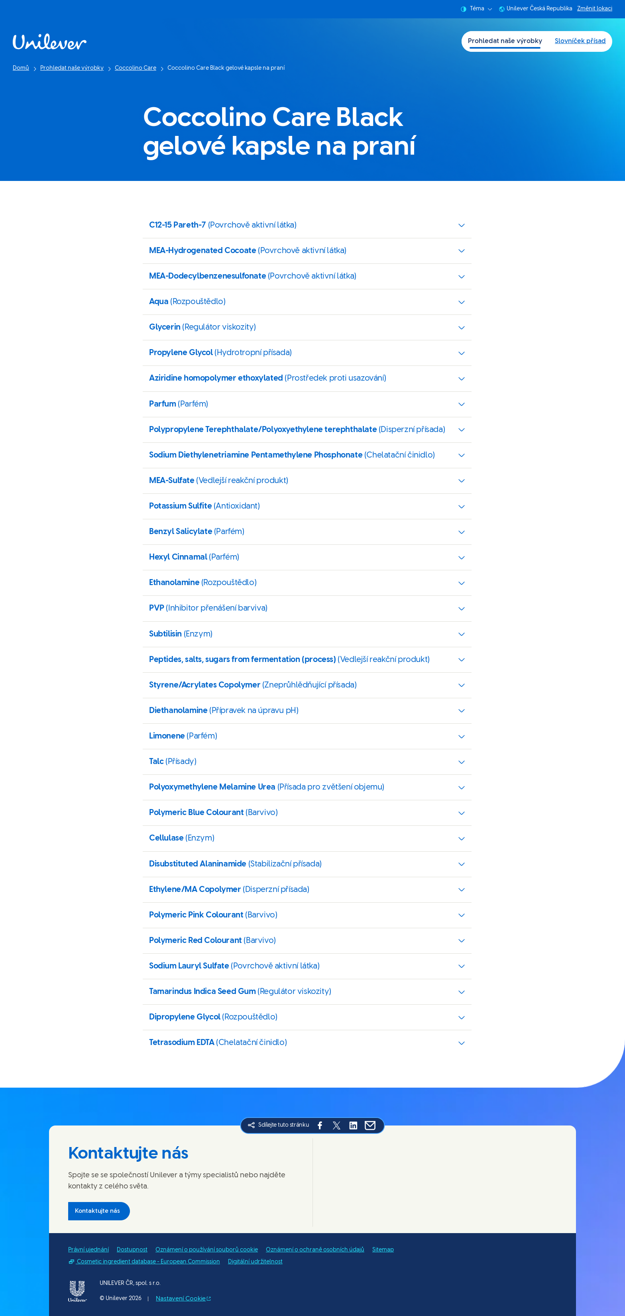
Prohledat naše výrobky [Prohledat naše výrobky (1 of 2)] (505, 41)
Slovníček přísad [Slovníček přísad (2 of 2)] (580, 41)
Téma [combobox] (476, 9)
